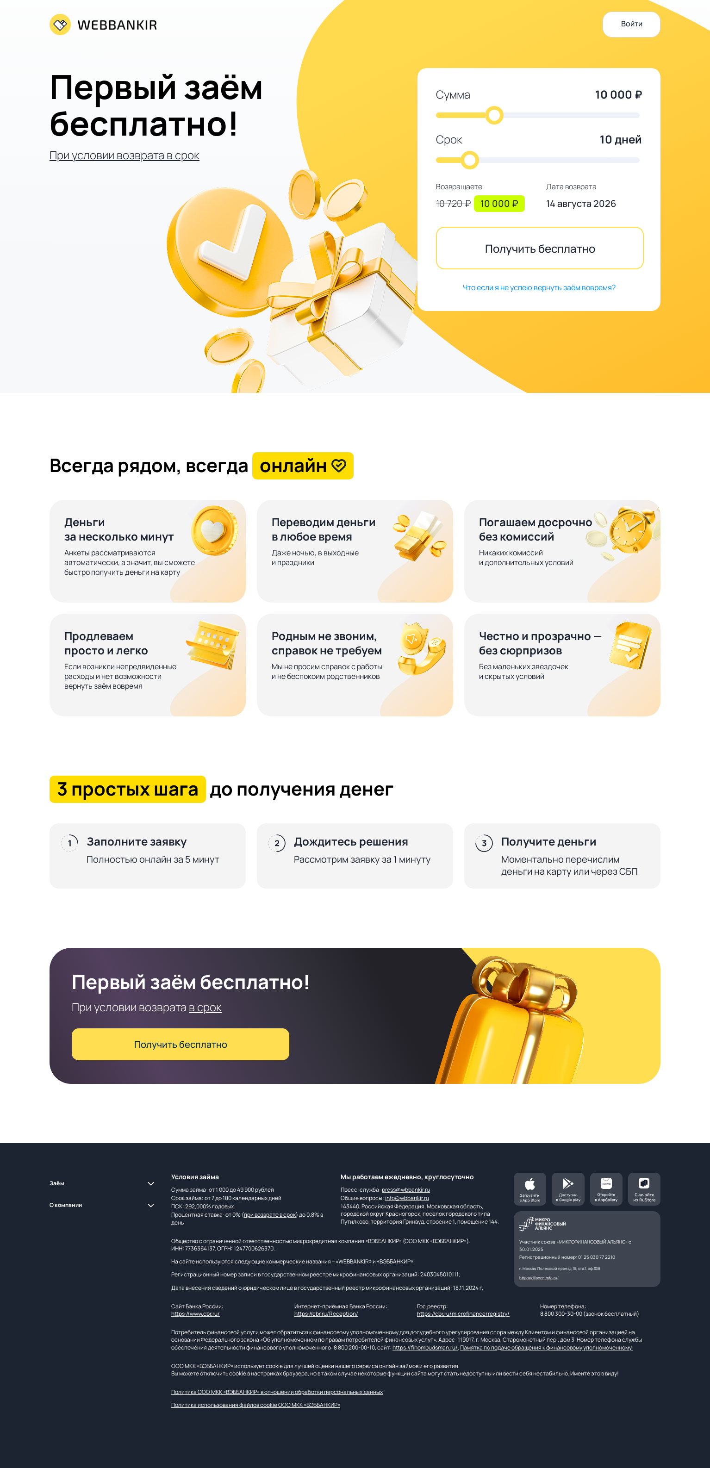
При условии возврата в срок (124, 154)
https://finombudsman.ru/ (425, 1347)
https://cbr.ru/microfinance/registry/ (463, 1314)
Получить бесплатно (540, 248)
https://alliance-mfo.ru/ (539, 1277)
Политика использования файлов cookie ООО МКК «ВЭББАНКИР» (255, 1405)
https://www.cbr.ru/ (195, 1314)
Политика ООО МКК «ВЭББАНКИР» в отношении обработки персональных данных (277, 1392)
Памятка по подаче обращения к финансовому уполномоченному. (546, 1347)
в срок (205, 1006)
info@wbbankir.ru (407, 1198)
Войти (631, 24)
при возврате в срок (270, 1215)
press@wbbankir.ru (406, 1190)
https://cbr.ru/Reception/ (326, 1314)
